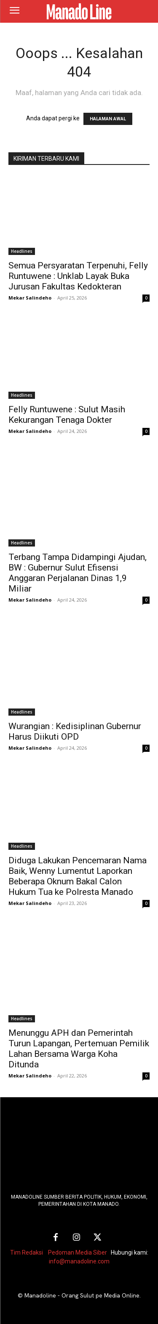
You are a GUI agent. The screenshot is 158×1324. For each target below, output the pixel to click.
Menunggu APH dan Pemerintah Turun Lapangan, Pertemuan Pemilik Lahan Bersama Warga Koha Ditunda (78, 1048)
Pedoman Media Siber (77, 1252)
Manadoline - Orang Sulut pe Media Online (81, 1295)
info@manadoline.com (79, 1261)
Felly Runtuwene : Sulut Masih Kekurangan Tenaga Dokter (66, 414)
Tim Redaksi (26, 1252)
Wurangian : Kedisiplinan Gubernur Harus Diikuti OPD (74, 731)
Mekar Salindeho (29, 298)
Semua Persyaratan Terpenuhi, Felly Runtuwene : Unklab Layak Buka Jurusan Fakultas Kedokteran (78, 276)
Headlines (21, 251)
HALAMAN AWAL (108, 119)
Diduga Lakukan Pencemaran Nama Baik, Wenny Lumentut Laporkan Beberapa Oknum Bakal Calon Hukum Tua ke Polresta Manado (77, 876)
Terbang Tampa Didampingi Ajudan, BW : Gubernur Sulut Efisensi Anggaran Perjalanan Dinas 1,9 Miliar (77, 573)
